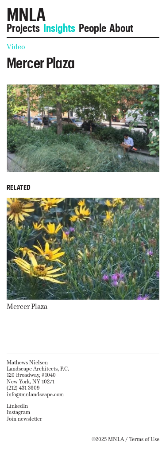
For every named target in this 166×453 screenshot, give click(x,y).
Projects (23, 26)
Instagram (18, 412)
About (121, 26)
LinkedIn (17, 405)
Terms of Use (144, 439)
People (92, 26)
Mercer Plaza (27, 306)
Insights (59, 26)
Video (16, 47)
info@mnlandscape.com (35, 394)
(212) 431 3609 (23, 387)
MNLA (26, 11)
